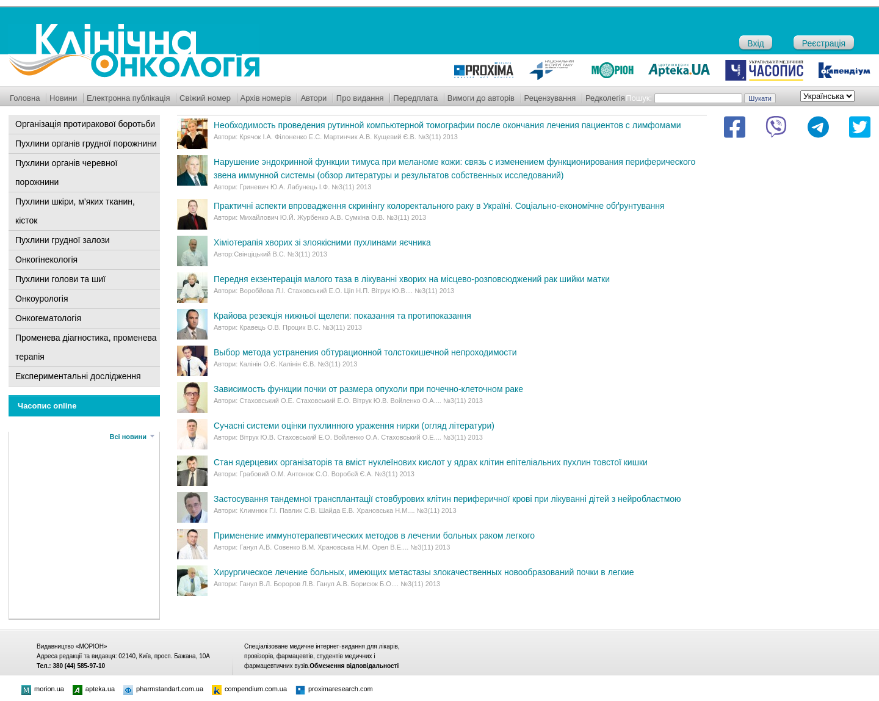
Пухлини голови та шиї (60, 279)
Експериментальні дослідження (78, 376)
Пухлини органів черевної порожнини (66, 172)
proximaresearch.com (334, 688)
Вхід (755, 43)
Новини (63, 98)
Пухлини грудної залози (62, 240)
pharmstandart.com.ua (163, 688)
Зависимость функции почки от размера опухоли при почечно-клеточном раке (368, 389)
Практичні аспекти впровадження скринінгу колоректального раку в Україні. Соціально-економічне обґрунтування (439, 206)
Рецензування (550, 98)
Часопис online (47, 405)
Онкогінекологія (46, 259)
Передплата (415, 98)
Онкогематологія (48, 318)
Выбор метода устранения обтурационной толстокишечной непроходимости (365, 352)
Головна (25, 98)
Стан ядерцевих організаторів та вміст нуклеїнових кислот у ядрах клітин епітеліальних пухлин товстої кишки (431, 462)
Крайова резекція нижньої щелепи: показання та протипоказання (342, 316)
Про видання (360, 98)
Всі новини (128, 436)
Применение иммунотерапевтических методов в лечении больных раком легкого (374, 535)
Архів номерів (266, 98)
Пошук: (639, 98)
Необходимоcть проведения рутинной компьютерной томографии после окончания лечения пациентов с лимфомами (447, 125)
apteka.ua (94, 688)
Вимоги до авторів (481, 98)
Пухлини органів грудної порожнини (86, 143)
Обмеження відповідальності (354, 666)
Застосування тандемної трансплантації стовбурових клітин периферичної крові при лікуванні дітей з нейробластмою (447, 499)
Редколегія (605, 98)
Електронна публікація (128, 98)
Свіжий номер (205, 98)
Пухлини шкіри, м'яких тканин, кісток (75, 211)
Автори (313, 98)
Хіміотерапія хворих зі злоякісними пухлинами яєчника (322, 242)
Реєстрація (823, 43)
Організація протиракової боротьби (85, 124)
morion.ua (42, 688)
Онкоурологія (41, 298)
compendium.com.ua (249, 688)
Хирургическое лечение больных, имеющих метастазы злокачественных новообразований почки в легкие (424, 572)
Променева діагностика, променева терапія (86, 347)
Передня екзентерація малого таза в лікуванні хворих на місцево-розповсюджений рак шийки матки (412, 279)
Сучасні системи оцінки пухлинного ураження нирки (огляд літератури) (354, 425)
